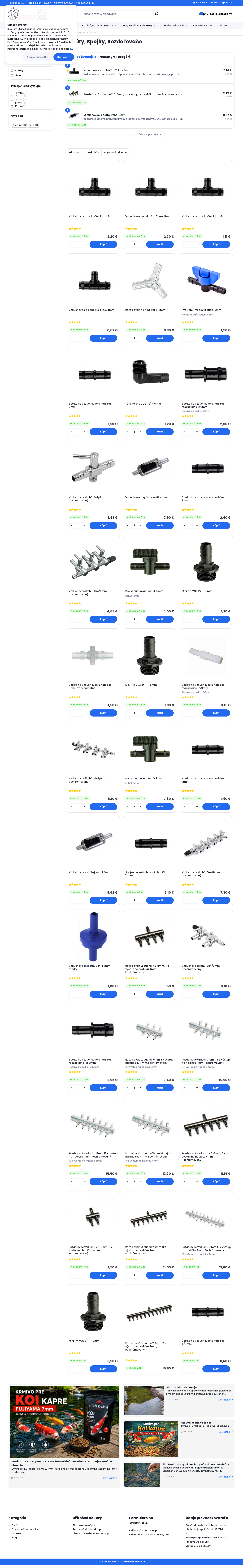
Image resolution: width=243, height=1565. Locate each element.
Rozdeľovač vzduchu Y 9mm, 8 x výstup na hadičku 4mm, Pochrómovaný (145, 1250)
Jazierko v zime (202, 25)
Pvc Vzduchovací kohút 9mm (144, 778)
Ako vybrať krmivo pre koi (196, 1422)
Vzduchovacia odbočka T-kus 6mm (204, 216)
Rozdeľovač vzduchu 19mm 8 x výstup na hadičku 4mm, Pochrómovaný (206, 1061)
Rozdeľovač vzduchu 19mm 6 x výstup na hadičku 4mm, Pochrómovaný (149, 1061)
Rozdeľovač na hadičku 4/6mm (145, 310)
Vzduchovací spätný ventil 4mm (146, 497)
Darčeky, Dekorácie (172, 25)
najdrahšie (93, 152)
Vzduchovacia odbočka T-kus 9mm (91, 216)
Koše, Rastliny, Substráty (137, 25)
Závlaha (221, 25)
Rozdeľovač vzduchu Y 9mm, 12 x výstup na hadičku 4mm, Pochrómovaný (145, 1346)
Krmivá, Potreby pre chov (97, 25)
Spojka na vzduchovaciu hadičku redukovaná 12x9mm (203, 686)
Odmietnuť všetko (37, 57)
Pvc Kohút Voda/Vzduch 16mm (201, 310)
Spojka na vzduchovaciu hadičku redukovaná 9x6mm (203, 405)
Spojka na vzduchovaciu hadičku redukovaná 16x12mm (90, 1061)
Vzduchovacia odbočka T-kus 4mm (91, 310)
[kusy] (78, 244)
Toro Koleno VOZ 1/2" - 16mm (143, 403)
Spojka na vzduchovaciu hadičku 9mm (203, 499)
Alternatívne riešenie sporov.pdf (92, 1533)
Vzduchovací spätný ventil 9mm (89, 872)
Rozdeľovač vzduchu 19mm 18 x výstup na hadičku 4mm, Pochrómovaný (206, 1248)
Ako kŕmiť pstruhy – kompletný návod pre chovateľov (196, 1464)
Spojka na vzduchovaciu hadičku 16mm (203, 780)
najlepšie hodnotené (116, 152)
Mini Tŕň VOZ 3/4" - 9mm (84, 1340)
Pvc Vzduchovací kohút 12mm (144, 591)
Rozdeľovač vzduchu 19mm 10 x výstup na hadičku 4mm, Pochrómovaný (149, 1155)
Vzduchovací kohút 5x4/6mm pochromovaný (201, 874)
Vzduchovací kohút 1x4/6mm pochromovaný (87, 499)
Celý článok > (110, 1478)
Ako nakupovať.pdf (84, 1525)
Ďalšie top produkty (150, 134)
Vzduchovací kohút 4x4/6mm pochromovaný (88, 780)
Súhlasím (63, 57)
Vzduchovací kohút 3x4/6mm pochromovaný (88, 593)
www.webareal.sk (134, 1561)
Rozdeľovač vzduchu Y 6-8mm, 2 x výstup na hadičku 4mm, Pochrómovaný (90, 1250)
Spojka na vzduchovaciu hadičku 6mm (90, 405)
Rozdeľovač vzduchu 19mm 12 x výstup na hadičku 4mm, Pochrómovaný (93, 1155)
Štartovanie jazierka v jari (182, 1387)
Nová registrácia (223, 2)
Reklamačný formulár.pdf (144, 1530)
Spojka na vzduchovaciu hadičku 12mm (146, 874)
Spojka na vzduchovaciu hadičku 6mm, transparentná (90, 686)
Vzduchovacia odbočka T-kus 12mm (148, 216)
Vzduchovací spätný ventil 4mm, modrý (90, 967)
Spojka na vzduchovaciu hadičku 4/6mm (203, 1342)
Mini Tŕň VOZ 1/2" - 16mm (197, 591)
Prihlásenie (202, 2)
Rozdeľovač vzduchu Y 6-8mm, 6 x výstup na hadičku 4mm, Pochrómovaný (203, 1157)
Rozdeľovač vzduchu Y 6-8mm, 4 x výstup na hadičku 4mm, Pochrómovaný (147, 969)
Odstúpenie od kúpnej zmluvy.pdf (149, 1534)
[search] (156, 15)
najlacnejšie (74, 152)
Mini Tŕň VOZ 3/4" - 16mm (141, 685)
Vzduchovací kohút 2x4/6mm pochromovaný (201, 967)
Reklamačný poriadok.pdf (88, 1529)
